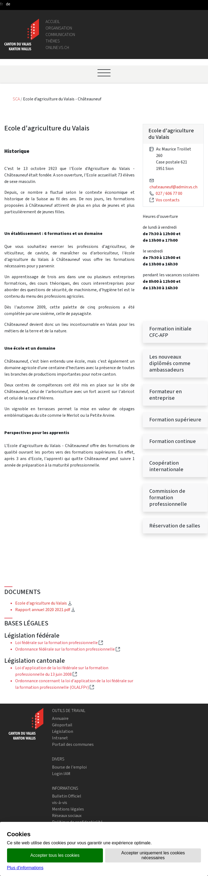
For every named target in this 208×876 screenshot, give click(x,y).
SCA (17, 99)
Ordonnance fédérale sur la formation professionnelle (67, 649)
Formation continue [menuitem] (172, 441)
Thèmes (53, 41)
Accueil (53, 21)
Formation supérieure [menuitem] (175, 419)
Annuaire (60, 718)
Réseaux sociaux (67, 815)
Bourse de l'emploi (69, 767)
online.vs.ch (57, 47)
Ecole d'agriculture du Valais (43, 603)
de (8, 4)
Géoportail (62, 725)
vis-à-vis (59, 802)
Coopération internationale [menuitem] (166, 466)
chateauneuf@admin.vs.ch (173, 187)
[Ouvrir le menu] (104, 73)
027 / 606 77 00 (169, 193)
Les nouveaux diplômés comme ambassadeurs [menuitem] (169, 363)
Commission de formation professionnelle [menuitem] (168, 497)
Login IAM (61, 773)
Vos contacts (168, 200)
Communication (60, 34)
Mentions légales (68, 809)
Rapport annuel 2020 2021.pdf (45, 609)
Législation (62, 731)
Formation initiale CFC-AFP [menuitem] (170, 332)
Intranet (60, 738)
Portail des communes (73, 744)
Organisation (59, 28)
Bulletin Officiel (66, 796)
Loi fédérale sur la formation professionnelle (59, 642)
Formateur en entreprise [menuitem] (165, 395)
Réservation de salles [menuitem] (174, 525)
